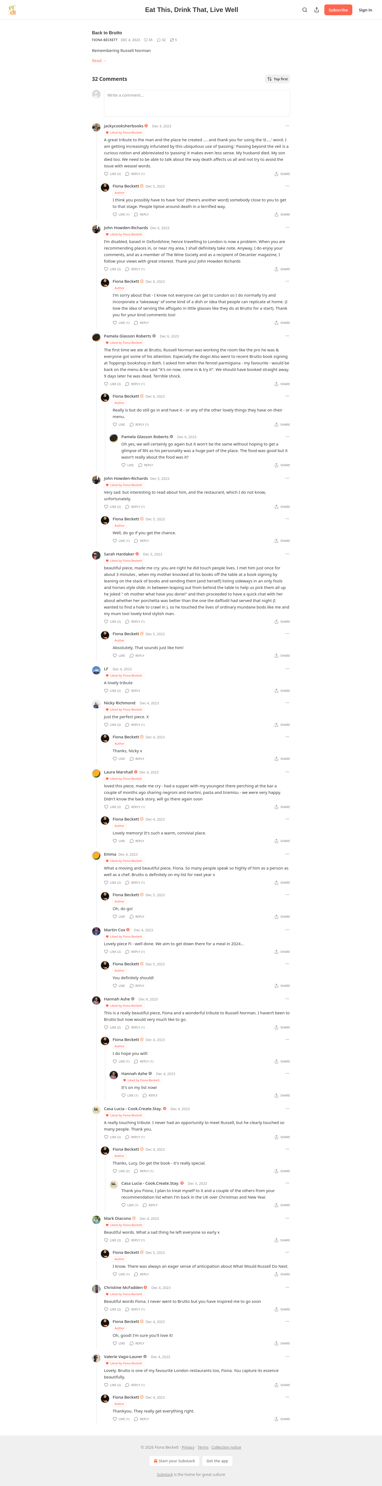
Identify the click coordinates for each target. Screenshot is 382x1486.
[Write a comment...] (197, 103)
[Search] (304, 9)
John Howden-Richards (126, 227)
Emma (110, 854)
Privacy (188, 1447)
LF (106, 668)
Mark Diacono (117, 1218)
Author (120, 193)
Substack (165, 1474)
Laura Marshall (118, 772)
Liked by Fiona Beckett (123, 132)
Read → (99, 60)
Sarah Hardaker (119, 554)
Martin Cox (114, 929)
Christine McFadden (123, 1287)
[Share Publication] (316, 9)
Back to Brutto (107, 32)
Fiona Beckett (105, 40)
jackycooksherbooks (123, 125)
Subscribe (338, 10)
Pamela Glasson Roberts (127, 336)
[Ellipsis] (287, 125)
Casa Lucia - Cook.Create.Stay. (133, 1108)
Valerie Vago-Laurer (123, 1356)
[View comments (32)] (161, 40)
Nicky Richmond (119, 702)
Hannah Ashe (117, 999)
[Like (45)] (148, 40)
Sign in (365, 10)
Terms (203, 1447)
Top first (277, 78)
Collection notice (226, 1447)
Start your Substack (174, 1461)
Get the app (217, 1460)
